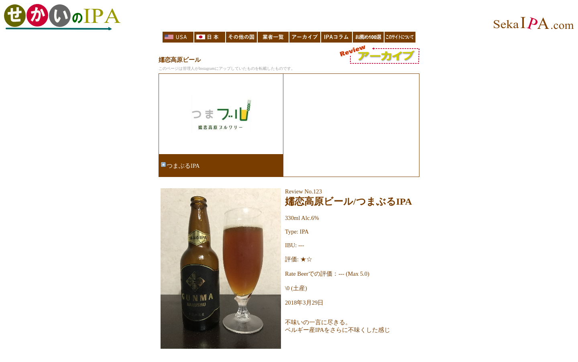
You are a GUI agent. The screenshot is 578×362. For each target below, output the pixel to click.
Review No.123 (303, 191)
